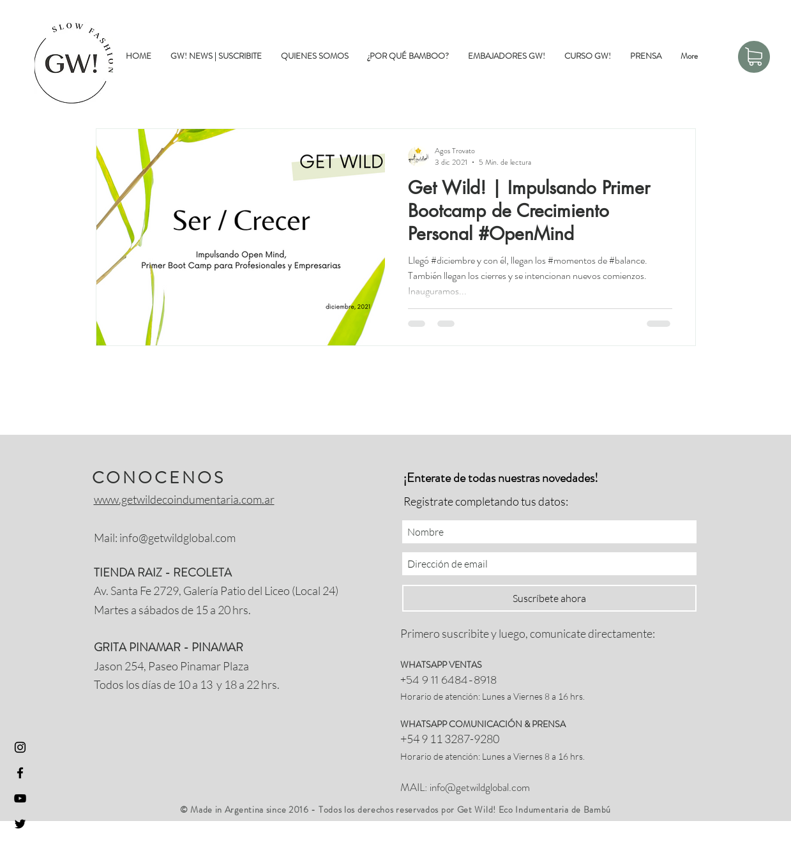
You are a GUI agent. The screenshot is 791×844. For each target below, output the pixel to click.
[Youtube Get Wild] (20, 798)
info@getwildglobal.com (177, 538)
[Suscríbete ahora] (549, 598)
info (437, 787)
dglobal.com (505, 787)
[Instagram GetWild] (20, 747)
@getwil (462, 787)
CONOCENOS (158, 478)
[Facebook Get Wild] (20, 772)
